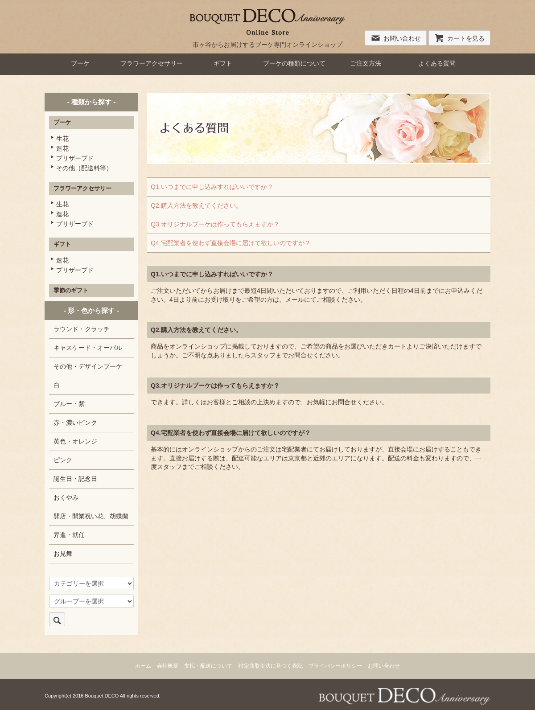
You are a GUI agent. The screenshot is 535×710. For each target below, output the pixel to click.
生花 (62, 138)
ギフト (223, 63)
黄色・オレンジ (75, 441)
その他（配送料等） (84, 168)
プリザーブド (75, 158)
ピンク (63, 460)
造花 (62, 148)
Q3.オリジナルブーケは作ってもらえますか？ (215, 224)
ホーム (143, 666)
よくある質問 (437, 63)
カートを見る (459, 38)
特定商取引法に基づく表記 (271, 666)
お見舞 (63, 553)
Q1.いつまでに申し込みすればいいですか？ (212, 186)
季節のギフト (71, 290)
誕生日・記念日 (75, 478)
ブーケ (80, 63)
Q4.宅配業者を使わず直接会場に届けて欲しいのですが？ (231, 242)
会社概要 (167, 666)
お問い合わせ (395, 38)
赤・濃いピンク (75, 422)
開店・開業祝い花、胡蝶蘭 (91, 516)
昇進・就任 (69, 534)
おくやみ (66, 497)
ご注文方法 (365, 63)
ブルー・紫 (69, 403)
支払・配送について (208, 666)
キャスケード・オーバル (88, 347)
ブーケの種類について (294, 63)
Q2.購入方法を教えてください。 (196, 205)
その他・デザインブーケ (88, 366)
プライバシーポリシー (335, 666)
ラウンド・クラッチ (82, 328)
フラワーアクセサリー (151, 63)
